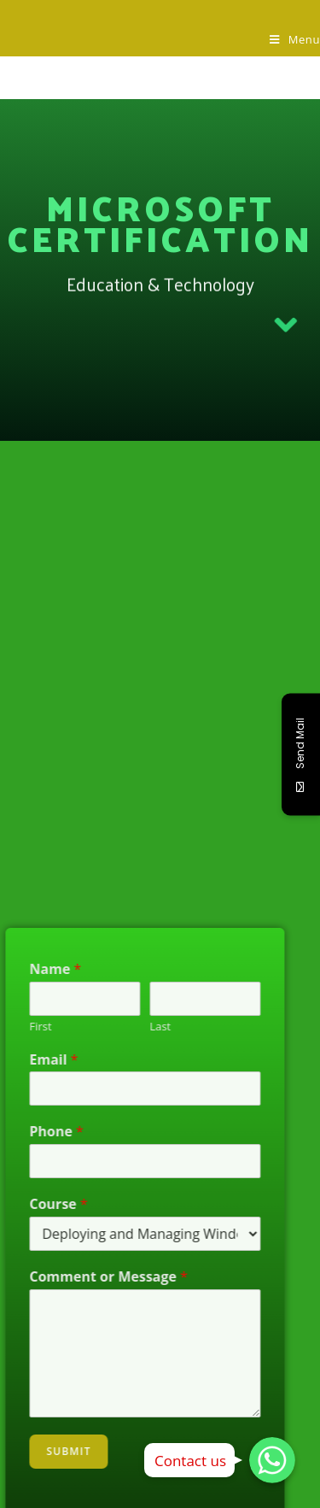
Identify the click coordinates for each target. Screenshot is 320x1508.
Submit (52, 1451)
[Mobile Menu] (295, 39)
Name (39, 969)
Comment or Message (92, 1277)
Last (143, 1026)
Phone (40, 1132)
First (24, 1026)
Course (42, 1204)
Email (37, 1060)
